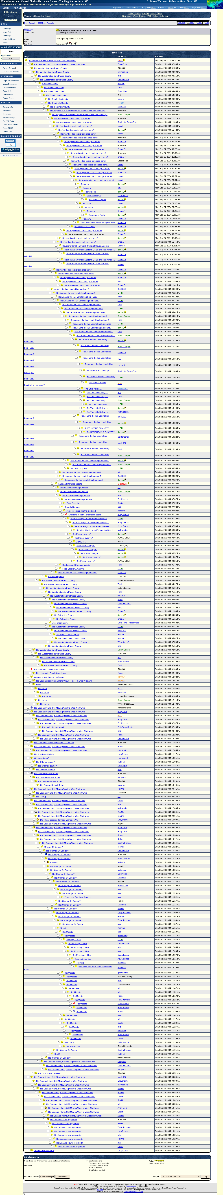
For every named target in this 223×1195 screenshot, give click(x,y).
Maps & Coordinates (11, 81)
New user (126, 16)
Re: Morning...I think (77, 943)
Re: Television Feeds (63, 615)
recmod (121, 83)
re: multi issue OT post (84, 226)
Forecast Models (9, 88)
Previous (180, 23)
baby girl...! (55, 862)
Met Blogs (7, 35)
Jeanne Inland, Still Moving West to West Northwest (52, 60)
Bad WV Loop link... (79, 468)
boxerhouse (123, 885)
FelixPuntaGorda (125, 727)
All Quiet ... (81, 542)
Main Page (7, 29)
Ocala (120, 800)
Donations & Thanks (11, 71)
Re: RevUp (41, 797)
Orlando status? (41, 758)
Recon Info (7, 91)
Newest (12, 68)
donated (100, 1190)
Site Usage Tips (9, 118)
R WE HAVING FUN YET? (97, 428)
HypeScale (5, 56)
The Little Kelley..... (93, 389)
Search (6, 43)
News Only (7, 32)
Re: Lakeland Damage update (74, 488)
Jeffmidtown (123, 412)
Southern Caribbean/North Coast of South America (85, 246)
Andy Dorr (122, 711)
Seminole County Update (67, 634)
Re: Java (85, 184)
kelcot (120, 126)
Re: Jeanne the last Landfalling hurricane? (75, 293)
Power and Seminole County (77, 897)
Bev (119, 188)
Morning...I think (73, 940)
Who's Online (139, 16)
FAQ (149, 16)
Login (6, 7)
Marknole (122, 878)
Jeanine (121, 928)
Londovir (121, 365)
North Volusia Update (44, 754)
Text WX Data (8, 121)
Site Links (7, 111)
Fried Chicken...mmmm (73, 569)
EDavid (121, 99)
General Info (8, 107)
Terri (120, 87)
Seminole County (50, 84)
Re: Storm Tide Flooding (49, 1073)
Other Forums (134, 14)
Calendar (164, 16)
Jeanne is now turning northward (49, 677)
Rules (155, 16)
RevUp (121, 264)
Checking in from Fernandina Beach (84, 515)
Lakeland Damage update (70, 484)
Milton (153, 7)
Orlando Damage (72, 507)
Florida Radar (8, 98)
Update (63, 928)
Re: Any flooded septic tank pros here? (72, 118)
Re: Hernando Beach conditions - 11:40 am (54, 743)
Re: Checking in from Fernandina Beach (88, 518)
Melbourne (69, 1042)
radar (38, 685)
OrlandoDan (123, 79)
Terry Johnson (124, 912)
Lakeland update (56, 576)
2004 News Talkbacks (46, 23)
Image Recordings (10, 84)
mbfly (120, 281)
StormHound (123, 91)
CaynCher (122, 64)
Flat (206, 23)
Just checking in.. (60, 623)
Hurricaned (123, 758)
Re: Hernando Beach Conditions (49, 669)
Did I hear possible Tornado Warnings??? (59, 820)
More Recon (8, 94)
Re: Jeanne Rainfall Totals (46, 773)
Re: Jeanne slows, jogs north (63, 1120)
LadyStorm (122, 754)
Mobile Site (7, 132)
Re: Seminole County (54, 87)
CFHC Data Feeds (10, 124)
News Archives (9, 39)
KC (119, 487)
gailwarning (123, 530)
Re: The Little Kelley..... (97, 393)
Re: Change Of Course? (57, 851)
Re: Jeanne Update (97, 199)
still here (80, 963)
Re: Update (67, 932)
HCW (120, 688)
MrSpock (122, 777)
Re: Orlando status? (45, 762)
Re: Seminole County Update (71, 638)
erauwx (121, 816)
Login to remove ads (10, 155)
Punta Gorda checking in (53, 727)
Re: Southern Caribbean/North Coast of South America (89, 250)
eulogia (121, 916)
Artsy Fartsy (123, 514)
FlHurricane (10, 12)
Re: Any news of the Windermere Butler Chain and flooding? (77, 111)
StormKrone (123, 661)
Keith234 (122, 107)
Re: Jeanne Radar (97, 215)
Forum (5, 68)
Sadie (120, 503)
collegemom (123, 1042)
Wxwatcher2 (123, 642)
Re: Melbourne (73, 1046)
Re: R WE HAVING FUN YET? (101, 432)
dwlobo (121, 839)
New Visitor (20, 7)
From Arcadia (72, 503)
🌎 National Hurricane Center (10, 150)
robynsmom (123, 72)
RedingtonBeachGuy (127, 122)
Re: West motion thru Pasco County (50, 68)
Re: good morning (82, 959)
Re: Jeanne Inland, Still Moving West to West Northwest (59, 64)
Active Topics (157, 14)
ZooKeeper (123, 195)
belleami (121, 511)
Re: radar (42, 688)
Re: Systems (90, 192)
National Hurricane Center (133, 1192)
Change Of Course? (53, 847)
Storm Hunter (124, 858)
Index (190, 23)
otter (120, 297)
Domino (121, 246)
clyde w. (121, 762)
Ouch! (57, 1054)
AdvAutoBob (123, 959)
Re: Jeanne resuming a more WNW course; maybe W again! (64, 681)
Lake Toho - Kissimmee (128, 623)
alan (119, 507)
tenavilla (121, 596)
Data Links (7, 114)
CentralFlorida (124, 603)
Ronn (120, 599)
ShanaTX (28, 30)
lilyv (119, 359)
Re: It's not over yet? (81, 534)
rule (119, 76)
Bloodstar (122, 963)
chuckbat (122, 750)
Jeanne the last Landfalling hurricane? (71, 289)
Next (198, 23)
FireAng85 (122, 766)
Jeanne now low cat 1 (44, 1150)
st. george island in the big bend (81, 511)
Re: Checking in (94, 196)
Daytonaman (123, 437)
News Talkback (30, 23)
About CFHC (8, 128)
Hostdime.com (131, 1186)
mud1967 (122, 417)
